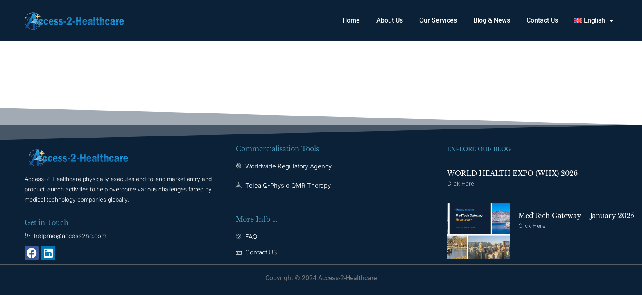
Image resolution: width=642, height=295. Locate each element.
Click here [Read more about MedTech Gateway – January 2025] (531, 225)
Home (351, 20)
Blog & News (491, 20)
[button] (594, 20)
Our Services (438, 20)
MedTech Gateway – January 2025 (576, 215)
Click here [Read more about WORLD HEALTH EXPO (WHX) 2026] (460, 183)
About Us (389, 20)
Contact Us (542, 20)
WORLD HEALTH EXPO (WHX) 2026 (512, 173)
